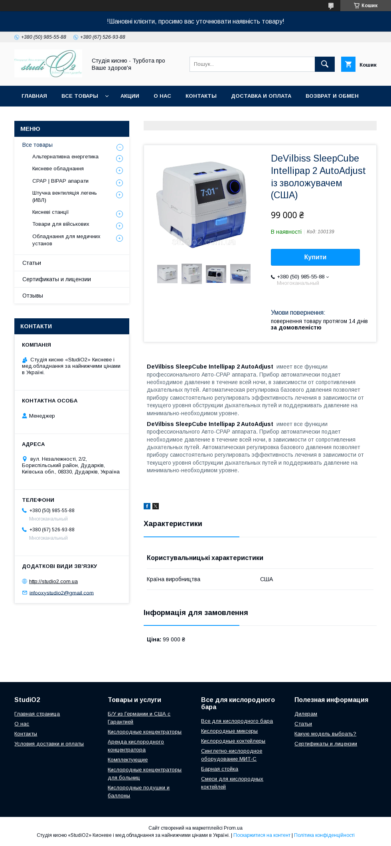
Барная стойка (219, 769)
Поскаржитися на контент (261, 835)
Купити (315, 257)
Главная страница (37, 714)
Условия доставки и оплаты (49, 744)
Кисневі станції (50, 212)
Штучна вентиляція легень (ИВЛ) (64, 196)
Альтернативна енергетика (65, 157)
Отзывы (32, 295)
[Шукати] (325, 64)
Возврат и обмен (332, 96)
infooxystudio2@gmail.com (62, 593)
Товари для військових (60, 224)
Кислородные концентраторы (145, 732)
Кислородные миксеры (229, 731)
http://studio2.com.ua (53, 581)
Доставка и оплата (261, 96)
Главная (34, 96)
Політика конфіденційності (324, 835)
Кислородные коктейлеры (233, 741)
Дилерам (305, 714)
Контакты (201, 96)
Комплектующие (128, 760)
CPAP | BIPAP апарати (60, 181)
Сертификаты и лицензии (56, 279)
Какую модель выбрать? (325, 734)
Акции (129, 96)
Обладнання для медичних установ (66, 240)
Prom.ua (233, 828)
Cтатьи (303, 724)
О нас (162, 96)
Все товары (79, 96)
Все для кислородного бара (237, 721)
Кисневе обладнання (58, 169)
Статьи (31, 263)
